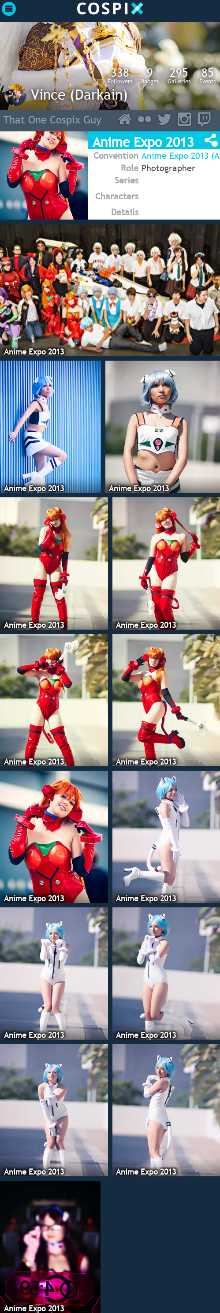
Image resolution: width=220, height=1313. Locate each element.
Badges (150, 75)
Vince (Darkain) (79, 94)
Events (207, 75)
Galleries (179, 75)
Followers (120, 75)
